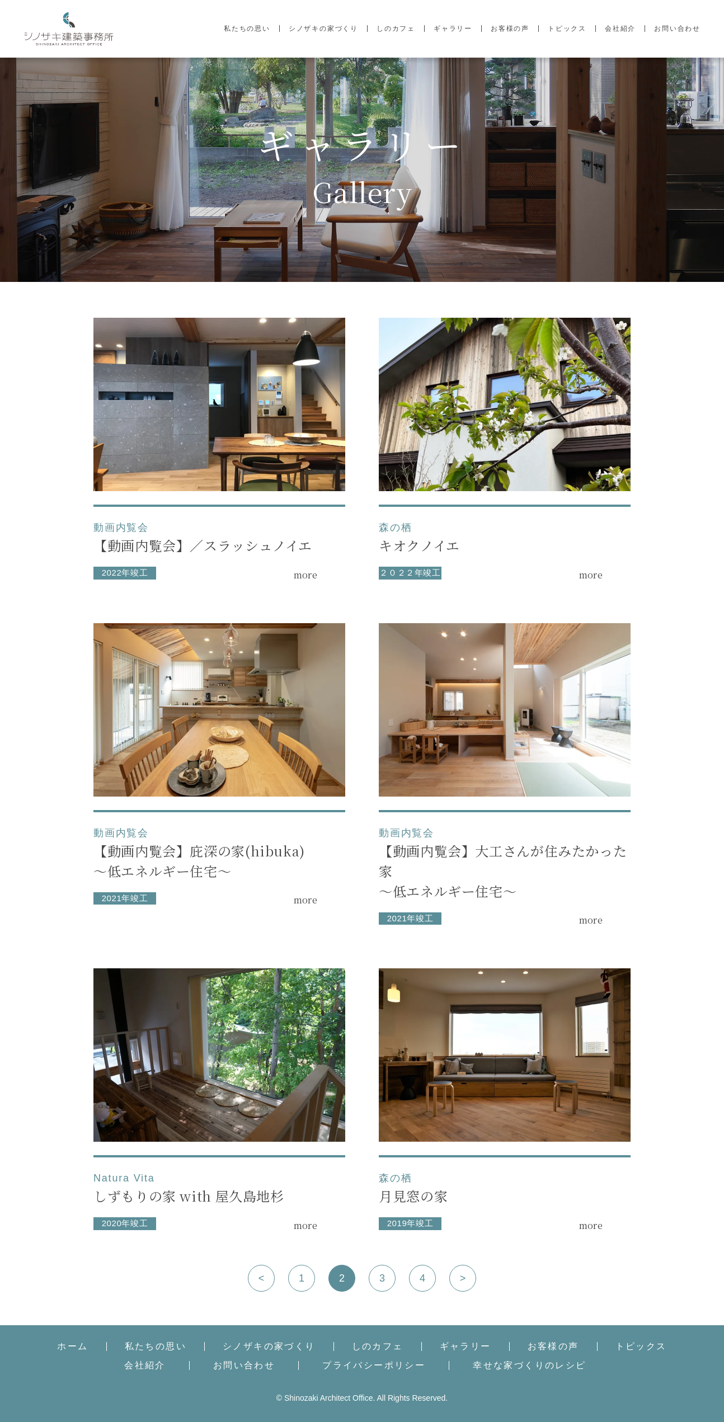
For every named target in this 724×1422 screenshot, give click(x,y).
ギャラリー (453, 28)
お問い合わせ (677, 28)
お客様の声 (510, 28)
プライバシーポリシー (373, 1365)
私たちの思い (247, 28)
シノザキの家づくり (323, 28)
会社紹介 (620, 28)
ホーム (72, 1346)
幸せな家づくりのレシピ (529, 1365)
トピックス (567, 28)
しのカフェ (396, 28)
